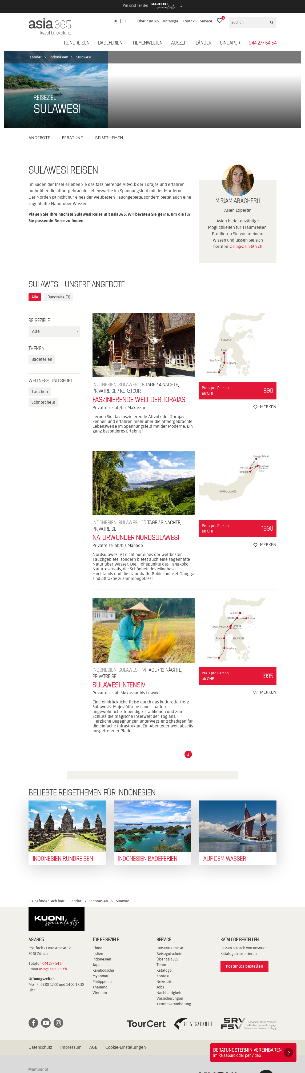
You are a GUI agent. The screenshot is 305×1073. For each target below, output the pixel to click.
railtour (80, 1052)
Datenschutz (40, 970)
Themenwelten (147, 43)
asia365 (63, 1039)
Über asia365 (148, 21)
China (97, 871)
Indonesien (102, 882)
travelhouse (146, 1052)
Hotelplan (218, 1039)
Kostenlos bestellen (244, 889)
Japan (98, 888)
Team (161, 888)
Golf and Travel (155, 1039)
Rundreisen (77, 43)
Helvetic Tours (189, 1039)
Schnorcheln (43, 325)
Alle (35, 220)
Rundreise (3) (61, 220)
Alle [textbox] (36, 254)
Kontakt (189, 21)
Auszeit (179, 43)
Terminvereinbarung (173, 927)
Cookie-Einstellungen (125, 970)
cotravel (84, 1039)
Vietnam (100, 916)
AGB (93, 970)
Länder (203, 43)
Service (206, 21)
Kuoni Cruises (72, 1046)
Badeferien (110, 43)
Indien (98, 876)
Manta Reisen (177, 1046)
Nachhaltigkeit (169, 916)
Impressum (71, 970)
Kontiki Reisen (247, 1039)
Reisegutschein (169, 876)
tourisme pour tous (111, 1052)
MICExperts (207, 1046)
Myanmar (101, 899)
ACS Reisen (39, 1039)
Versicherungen (169, 921)
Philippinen (102, 904)
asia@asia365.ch (246, 169)
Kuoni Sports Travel (108, 1046)
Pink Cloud (57, 1052)
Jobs (160, 910)
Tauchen (39, 314)
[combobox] (54, 254)
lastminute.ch (146, 1046)
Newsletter (165, 904)
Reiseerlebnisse (169, 871)
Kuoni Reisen (41, 1046)
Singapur (230, 43)
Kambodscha (103, 893)
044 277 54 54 (262, 43)
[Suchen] (249, 22)
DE (116, 21)
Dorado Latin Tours (116, 1039)
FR (124, 21)
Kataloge (170, 21)
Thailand (100, 910)
